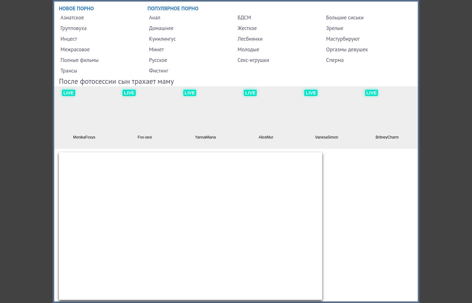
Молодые (248, 49)
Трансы (68, 70)
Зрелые (335, 28)
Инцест (68, 38)
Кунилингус (162, 38)
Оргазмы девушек (347, 49)
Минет (156, 49)
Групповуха (73, 28)
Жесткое (247, 28)
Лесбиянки (250, 38)
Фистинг (158, 70)
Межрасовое (75, 49)
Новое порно (76, 8)
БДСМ (244, 17)
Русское (158, 60)
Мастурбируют (343, 38)
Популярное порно (173, 8)
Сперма (335, 60)
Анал (154, 17)
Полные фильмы (79, 60)
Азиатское (72, 17)
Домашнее (161, 28)
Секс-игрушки (253, 60)
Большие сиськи (345, 17)
